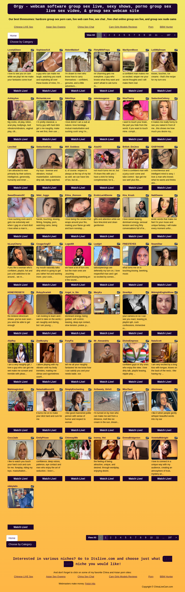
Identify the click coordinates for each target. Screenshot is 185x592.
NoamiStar (156, 244)
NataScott (156, 341)
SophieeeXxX (43, 50)
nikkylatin (13, 486)
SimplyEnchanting (74, 389)
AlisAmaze (156, 389)
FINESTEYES (129, 244)
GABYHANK (157, 147)
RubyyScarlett (43, 292)
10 (150, 35)
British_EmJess (131, 147)
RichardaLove (43, 98)
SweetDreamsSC (16, 195)
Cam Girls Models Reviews (123, 26)
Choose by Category (22, 41)
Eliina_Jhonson (73, 195)
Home (13, 35)
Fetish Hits (90, 583)
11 (156, 35)
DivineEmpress (130, 341)
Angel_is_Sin (72, 292)
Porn (151, 26)
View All (91, 35)
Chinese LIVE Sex (23, 26)
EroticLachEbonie (103, 195)
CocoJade (13, 437)
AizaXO (97, 147)
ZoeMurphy (42, 341)
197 (168, 35)
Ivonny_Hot (100, 437)
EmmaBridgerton (131, 437)
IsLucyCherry (14, 244)
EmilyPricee (42, 437)
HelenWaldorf (72, 50)
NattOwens (157, 195)
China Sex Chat (86, 26)
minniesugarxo (101, 98)
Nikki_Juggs (42, 195)
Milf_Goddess (72, 147)
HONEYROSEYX (16, 292)
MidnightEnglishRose (162, 292)
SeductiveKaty (43, 147)
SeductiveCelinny (160, 98)
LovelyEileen (14, 50)
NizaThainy (128, 98)
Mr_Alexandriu (101, 341)
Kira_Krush (128, 195)
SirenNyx (127, 292)
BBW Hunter (166, 26)
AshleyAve (13, 98)
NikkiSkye (70, 98)
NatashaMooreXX (45, 389)
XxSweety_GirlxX (102, 389)
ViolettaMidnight (159, 437)
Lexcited (12, 147)
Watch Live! (21, 90)
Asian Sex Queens (56, 26)
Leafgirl (98, 244)
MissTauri (128, 389)
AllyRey (12, 341)
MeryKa (98, 292)
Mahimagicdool (15, 389)
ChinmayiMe (71, 437)
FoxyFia (69, 341)
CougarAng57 (43, 244)
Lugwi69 (69, 244)
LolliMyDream (158, 50)
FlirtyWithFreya (101, 50)
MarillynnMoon (130, 50)
